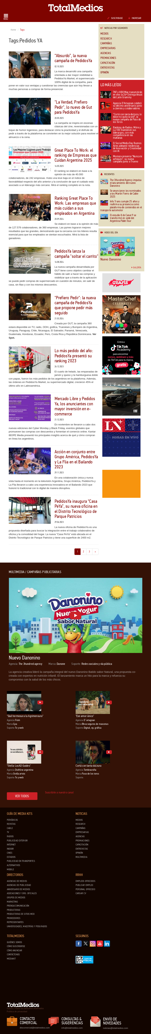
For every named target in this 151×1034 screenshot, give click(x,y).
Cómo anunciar (14, 950)
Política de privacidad (17, 1011)
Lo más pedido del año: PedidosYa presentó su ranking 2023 (74, 356)
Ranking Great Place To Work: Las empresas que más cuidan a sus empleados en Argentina (75, 205)
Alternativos (13, 865)
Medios (104, 33)
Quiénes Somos (14, 942)
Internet (11, 844)
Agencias (105, 53)
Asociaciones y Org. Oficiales (22, 893)
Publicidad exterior (17, 840)
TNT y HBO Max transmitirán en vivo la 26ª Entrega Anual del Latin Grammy (121, 95)
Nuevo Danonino (110, 259)
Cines (9, 852)
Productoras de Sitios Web (21, 914)
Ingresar (134, 18)
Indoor (10, 848)
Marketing (12, 901)
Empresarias (108, 48)
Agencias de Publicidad (19, 885)
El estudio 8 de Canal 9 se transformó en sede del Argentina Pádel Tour (118, 218)
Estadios (11, 857)
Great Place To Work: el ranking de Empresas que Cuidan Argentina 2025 (76, 155)
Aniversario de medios (18, 889)
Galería (136, 267)
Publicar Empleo (84, 885)
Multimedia (81, 857)
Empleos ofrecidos (85, 881)
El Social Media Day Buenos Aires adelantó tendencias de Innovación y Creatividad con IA (121, 147)
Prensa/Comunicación (18, 905)
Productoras (13, 910)
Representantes (15, 922)
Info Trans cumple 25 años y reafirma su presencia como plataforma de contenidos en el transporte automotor (121, 206)
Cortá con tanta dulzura (89, 765)
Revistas (11, 824)
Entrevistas (107, 67)
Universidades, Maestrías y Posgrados (27, 926)
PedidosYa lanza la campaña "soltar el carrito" (76, 253)
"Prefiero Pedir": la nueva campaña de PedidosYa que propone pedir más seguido (75, 305)
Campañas (106, 43)
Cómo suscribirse (16, 946)
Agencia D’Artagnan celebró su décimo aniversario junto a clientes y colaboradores (121, 106)
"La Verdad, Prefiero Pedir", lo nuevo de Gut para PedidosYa (73, 107)
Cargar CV (81, 893)
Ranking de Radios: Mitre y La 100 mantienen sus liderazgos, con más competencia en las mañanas (120, 132)
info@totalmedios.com (72, 1028)
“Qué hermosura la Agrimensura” (25, 716)
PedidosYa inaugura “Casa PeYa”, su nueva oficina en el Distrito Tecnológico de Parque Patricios (76, 509)
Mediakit (11, 958)
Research (106, 38)
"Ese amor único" (85, 716)
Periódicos (12, 820)
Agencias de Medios (17, 881)
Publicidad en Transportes (21, 861)
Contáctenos (13, 954)
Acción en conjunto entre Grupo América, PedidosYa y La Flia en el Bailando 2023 (76, 459)
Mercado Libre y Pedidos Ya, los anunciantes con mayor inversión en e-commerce (75, 406)
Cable (10, 828)
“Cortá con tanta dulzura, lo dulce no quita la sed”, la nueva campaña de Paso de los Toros (121, 118)
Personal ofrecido (85, 889)
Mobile (10, 869)
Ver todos (22, 796)
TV (8, 832)
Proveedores (13, 918)
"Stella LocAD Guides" (19, 765)
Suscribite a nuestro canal (59, 792)
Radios (10, 836)
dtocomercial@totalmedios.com (34, 1028)
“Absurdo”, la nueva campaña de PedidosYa (73, 58)
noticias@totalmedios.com (115, 1028)
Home (13, 29)
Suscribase (115, 18)
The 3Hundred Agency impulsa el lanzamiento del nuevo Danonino (120, 183)
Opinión (104, 72)
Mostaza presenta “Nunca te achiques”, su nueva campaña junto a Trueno (121, 159)
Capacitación (107, 63)
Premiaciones (108, 58)
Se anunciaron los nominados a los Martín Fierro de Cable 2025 (120, 193)
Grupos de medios (16, 897)
